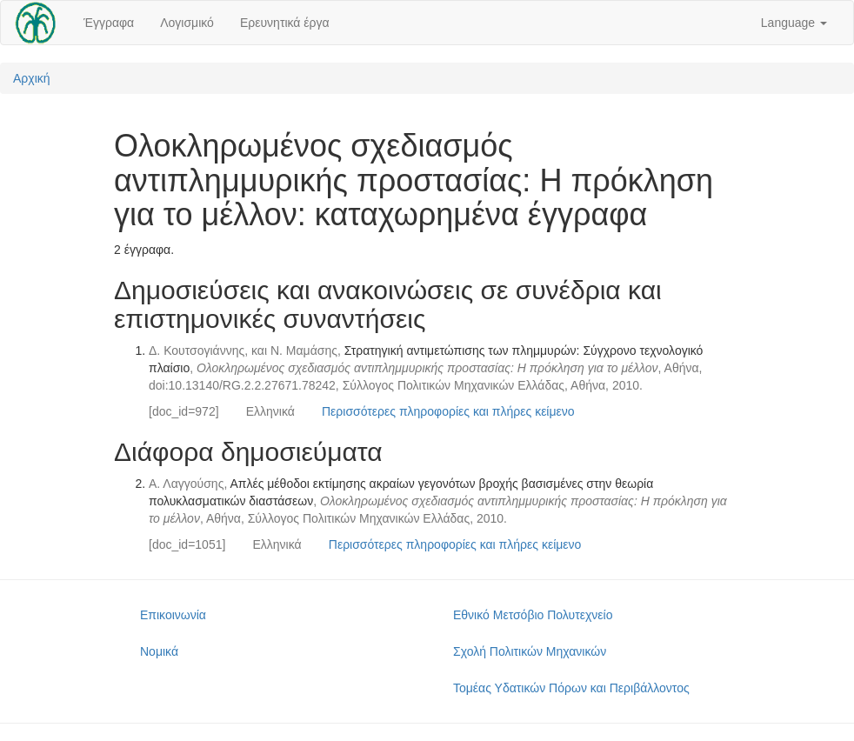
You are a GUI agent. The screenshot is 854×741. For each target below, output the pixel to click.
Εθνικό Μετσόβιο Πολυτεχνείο (532, 615)
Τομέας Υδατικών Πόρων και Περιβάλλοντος (571, 688)
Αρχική (31, 78)
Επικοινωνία (173, 615)
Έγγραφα (108, 23)
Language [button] (794, 23)
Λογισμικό (187, 23)
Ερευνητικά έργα (285, 23)
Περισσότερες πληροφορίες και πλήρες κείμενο (448, 411)
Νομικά (159, 651)
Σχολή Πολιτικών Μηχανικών (529, 651)
